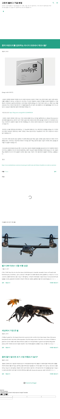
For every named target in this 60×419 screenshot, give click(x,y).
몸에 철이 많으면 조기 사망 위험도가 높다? (20, 357)
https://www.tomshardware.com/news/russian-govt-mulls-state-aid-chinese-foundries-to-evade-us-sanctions (29, 165)
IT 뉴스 (6, 171)
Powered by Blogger (30, 383)
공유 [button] (55, 171)
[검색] (53, 3)
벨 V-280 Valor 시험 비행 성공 (15, 265)
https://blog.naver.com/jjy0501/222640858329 (21, 112)
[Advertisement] (30, 27)
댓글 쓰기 (8, 282)
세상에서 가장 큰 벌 (10, 330)
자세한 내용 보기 (54, 282)
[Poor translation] (5, 394)
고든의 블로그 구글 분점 (12, 2)
